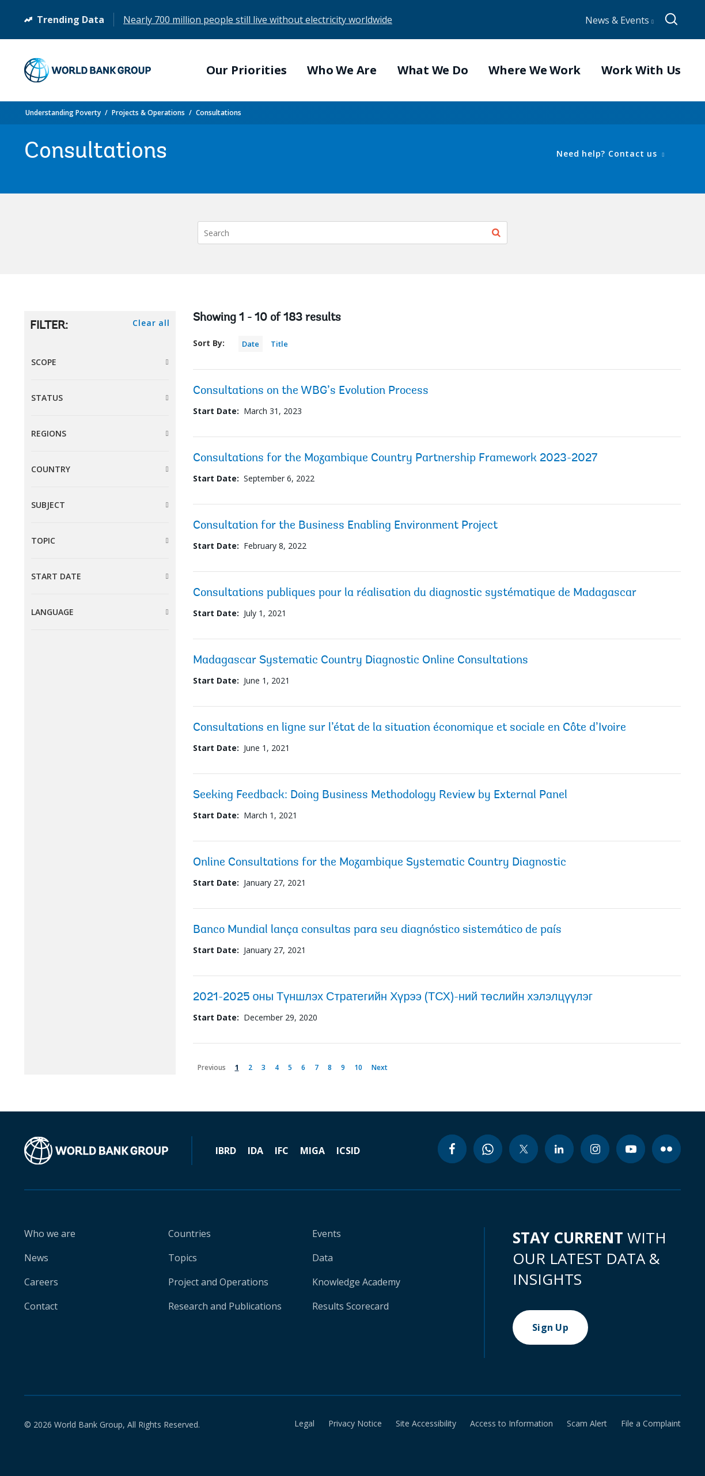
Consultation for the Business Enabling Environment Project (345, 526)
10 (360, 1065)
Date (250, 344)
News (36, 1257)
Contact (41, 1306)
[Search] (352, 232)
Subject (48, 504)
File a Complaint (651, 1423)
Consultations (218, 112)
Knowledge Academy (356, 1282)
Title (279, 344)
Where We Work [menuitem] (534, 70)
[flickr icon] (666, 1148)
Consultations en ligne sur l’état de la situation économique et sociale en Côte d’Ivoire (409, 728)
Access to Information (511, 1423)
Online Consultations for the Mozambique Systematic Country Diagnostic (379, 862)
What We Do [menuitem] (432, 70)
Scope (43, 361)
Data (322, 1257)
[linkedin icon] (559, 1148)
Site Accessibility (426, 1423)
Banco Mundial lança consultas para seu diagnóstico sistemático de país (377, 930)
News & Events (619, 20)
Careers (41, 1282)
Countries (189, 1233)
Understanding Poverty (63, 112)
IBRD (225, 1150)
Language (52, 611)
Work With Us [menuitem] (641, 70)
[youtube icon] (630, 1148)
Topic (43, 540)
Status (47, 397)
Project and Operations (218, 1282)
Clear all (150, 322)
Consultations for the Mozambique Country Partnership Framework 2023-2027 (395, 458)
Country (50, 469)
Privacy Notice (355, 1423)
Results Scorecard (350, 1306)
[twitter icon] (523, 1148)
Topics (182, 1257)
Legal (304, 1423)
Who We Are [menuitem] (342, 70)
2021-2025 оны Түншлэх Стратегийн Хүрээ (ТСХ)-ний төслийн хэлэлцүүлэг (393, 997)
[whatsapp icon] (487, 1148)
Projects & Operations (148, 112)
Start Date (56, 576)
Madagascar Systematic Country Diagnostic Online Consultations (360, 660)
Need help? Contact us (607, 153)
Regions (48, 433)
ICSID (348, 1150)
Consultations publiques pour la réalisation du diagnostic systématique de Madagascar (414, 593)
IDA (255, 1150)
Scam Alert (587, 1423)
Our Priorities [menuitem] (246, 70)
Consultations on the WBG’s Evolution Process (311, 391)
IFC (282, 1150)
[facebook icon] (452, 1148)
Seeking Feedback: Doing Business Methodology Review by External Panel (380, 795)
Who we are (49, 1233)
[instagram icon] (595, 1148)
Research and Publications (225, 1306)
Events (326, 1233)
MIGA (312, 1150)
